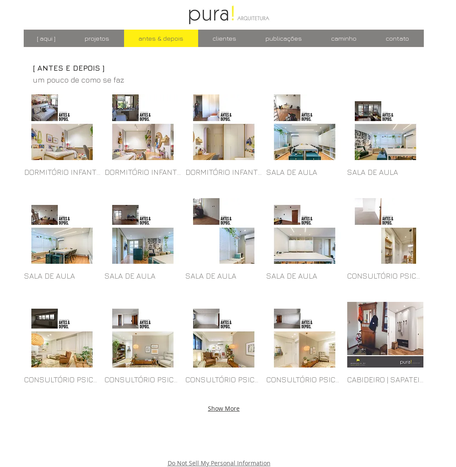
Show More (224, 408)
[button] (62, 144)
